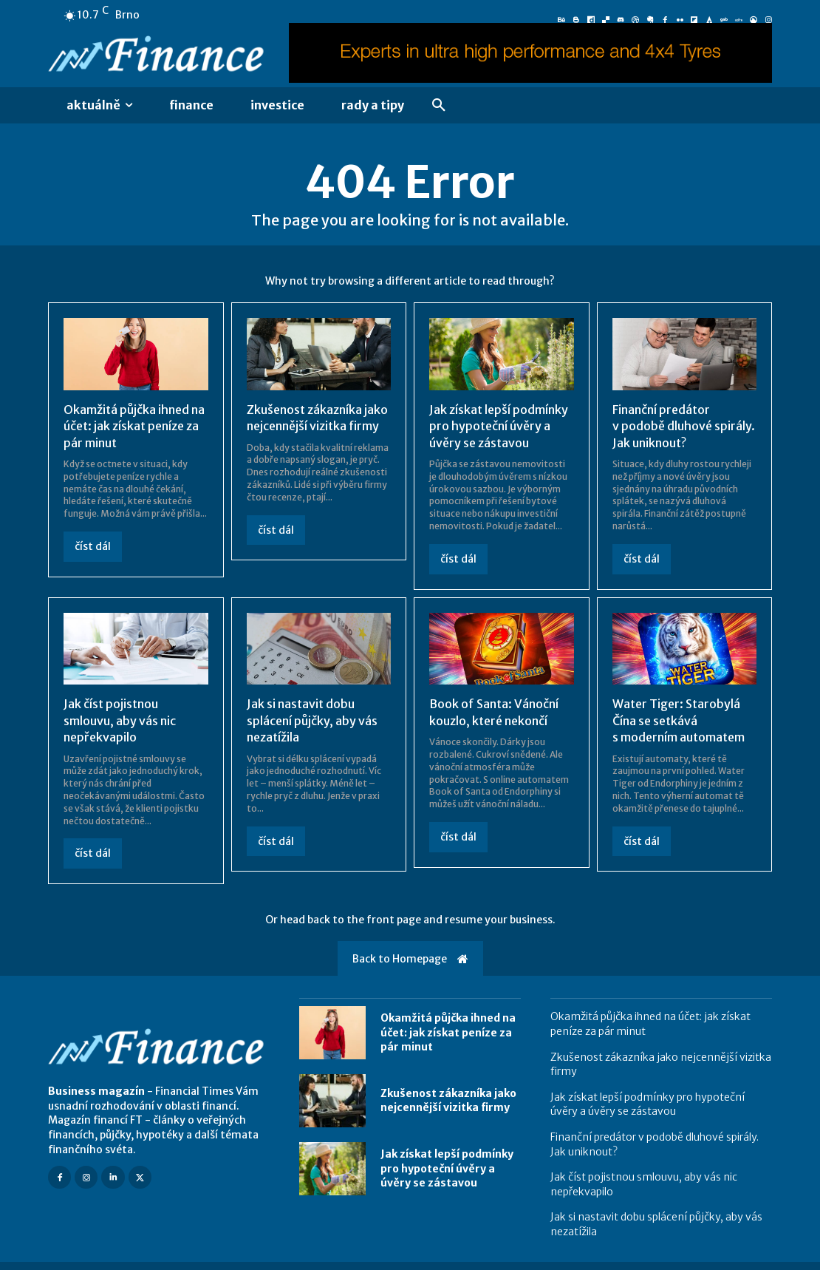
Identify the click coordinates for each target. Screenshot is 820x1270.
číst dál (93, 546)
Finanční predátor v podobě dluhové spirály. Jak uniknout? (683, 426)
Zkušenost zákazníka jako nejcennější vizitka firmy (317, 417)
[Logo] (159, 55)
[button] (439, 105)
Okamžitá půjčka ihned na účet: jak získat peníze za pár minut (134, 426)
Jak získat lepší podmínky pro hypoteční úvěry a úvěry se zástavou (498, 426)
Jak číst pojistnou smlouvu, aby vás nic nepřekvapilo (120, 720)
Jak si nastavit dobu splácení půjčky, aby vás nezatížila (312, 720)
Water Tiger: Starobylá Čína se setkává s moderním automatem (678, 720)
